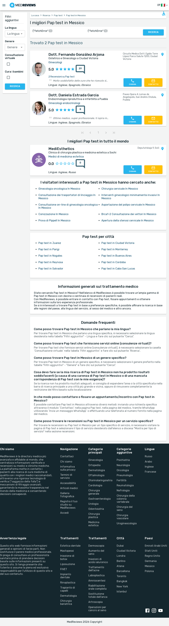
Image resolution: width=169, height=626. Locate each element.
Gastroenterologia (98, 498)
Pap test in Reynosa (50, 262)
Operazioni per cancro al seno (97, 609)
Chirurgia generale (94, 492)
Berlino (121, 561)
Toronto (121, 576)
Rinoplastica (67, 582)
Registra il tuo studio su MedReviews (68, 504)
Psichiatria (123, 460)
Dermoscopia (96, 545)
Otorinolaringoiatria (98, 480)
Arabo (148, 461)
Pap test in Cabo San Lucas (118, 268)
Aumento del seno (96, 552)
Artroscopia (95, 602)
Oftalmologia (96, 475)
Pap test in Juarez (49, 243)
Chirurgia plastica (94, 515)
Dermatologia (96, 470)
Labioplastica (96, 575)
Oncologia (123, 470)
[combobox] (15, 33)
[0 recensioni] (79, 163)
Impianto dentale (65, 576)
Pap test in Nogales (50, 255)
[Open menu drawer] (4, 5)
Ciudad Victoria (126, 550)
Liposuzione (67, 564)
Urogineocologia (127, 523)
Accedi (64, 512)
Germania (151, 561)
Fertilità (121, 480)
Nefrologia (123, 490)
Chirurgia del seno (125, 508)
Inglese (149, 466)
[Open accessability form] (163, 13)
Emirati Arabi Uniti (156, 545)
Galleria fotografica (67, 495)
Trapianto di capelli (67, 589)
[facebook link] (148, 611)
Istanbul (122, 591)
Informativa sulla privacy (68, 468)
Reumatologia (125, 485)
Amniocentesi (96, 580)
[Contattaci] (153, 82)
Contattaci (67, 456)
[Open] (21, 33)
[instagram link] (154, 611)
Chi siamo (66, 461)
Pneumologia (125, 475)
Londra (121, 555)
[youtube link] (161, 611)
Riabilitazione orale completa (97, 587)
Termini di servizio (66, 476)
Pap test (58, 15)
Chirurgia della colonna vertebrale (126, 498)
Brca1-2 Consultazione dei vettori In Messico (128, 214)
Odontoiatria (96, 508)
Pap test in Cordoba (113, 262)
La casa (35, 15)
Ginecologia (95, 460)
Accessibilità (68, 483)
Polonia (149, 571)
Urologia (93, 503)
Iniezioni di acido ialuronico (98, 561)
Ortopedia (94, 465)
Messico (149, 566)
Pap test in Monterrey (114, 249)
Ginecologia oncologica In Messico (59, 188)
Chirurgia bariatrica (66, 602)
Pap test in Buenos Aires (116, 255)
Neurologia (123, 465)
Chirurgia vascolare (122, 517)
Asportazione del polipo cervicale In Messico (128, 204)
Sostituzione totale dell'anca (97, 595)
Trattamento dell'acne (96, 569)
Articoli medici (69, 488)
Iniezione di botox (67, 557)
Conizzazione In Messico (53, 214)
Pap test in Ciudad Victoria (117, 243)
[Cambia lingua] (163, 5)
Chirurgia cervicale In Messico (119, 188)
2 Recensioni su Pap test (61, 76)
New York (122, 586)
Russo (148, 456)
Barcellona (123, 571)
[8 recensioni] (79, 110)
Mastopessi (67, 550)
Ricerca (46, 15)
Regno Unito (152, 555)
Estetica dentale (70, 545)
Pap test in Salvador (50, 268)
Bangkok (122, 581)
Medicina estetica (93, 524)
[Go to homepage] (22, 5)
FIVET (63, 569)
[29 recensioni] (79, 69)
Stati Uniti (151, 550)
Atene (120, 566)
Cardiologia (95, 485)
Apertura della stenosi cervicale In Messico (127, 220)
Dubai (120, 545)
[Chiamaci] (133, 82)
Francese (150, 471)
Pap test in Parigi (48, 249)
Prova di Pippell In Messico (54, 220)
